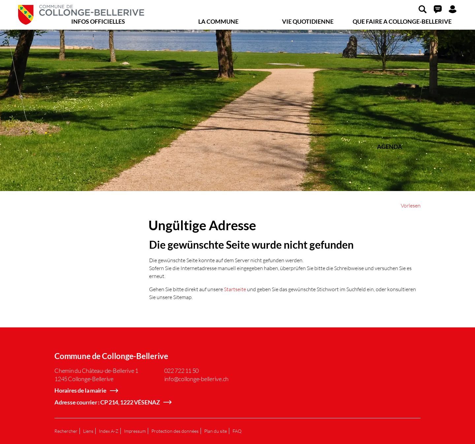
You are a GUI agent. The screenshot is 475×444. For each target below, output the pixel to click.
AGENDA (389, 146)
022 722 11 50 (181, 370)
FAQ (237, 431)
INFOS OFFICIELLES (98, 21)
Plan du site (215, 431)
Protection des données (175, 431)
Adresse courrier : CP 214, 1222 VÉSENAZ (107, 402)
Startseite (235, 289)
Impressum (135, 431)
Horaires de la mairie (80, 390)
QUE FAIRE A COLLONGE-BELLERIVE (402, 21)
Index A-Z (108, 431)
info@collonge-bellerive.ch (196, 378)
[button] (422, 9)
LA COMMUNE (218, 21)
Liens (88, 431)
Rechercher (66, 431)
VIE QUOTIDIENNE (307, 21)
